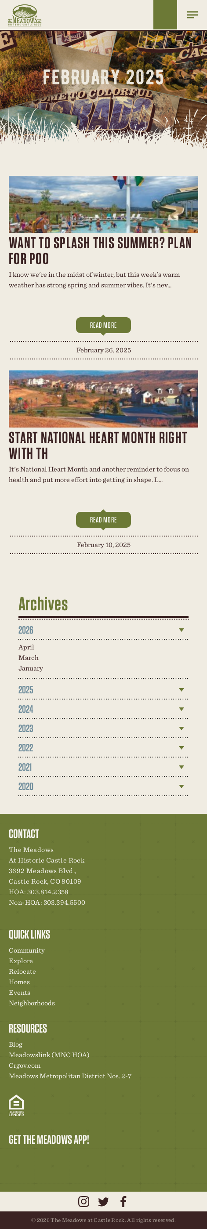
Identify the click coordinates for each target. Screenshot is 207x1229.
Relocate (22, 971)
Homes (19, 982)
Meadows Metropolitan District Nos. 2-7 (70, 1076)
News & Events (76, 1157)
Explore (21, 961)
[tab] (103, 630)
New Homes (61, 1157)
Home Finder (165, 14)
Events (19, 992)
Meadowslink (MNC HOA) (49, 1055)
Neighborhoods (32, 1003)
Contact (91, 1157)
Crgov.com (24, 1065)
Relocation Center (31, 1157)
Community (27, 950)
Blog (15, 1044)
